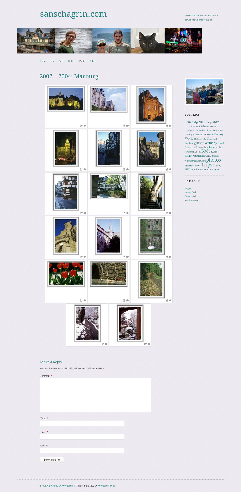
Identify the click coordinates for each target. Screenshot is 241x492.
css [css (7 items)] (200, 134)
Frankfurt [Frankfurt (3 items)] (189, 143)
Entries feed (190, 192)
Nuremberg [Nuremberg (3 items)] (200, 160)
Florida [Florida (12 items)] (212, 138)
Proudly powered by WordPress (56, 485)
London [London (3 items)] (188, 156)
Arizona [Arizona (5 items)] (204, 126)
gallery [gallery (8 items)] (198, 143)
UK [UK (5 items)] (187, 169)
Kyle (52, 60)
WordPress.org (191, 200)
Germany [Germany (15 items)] (210, 143)
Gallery (72, 60)
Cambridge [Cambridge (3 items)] (200, 130)
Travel (61, 60)
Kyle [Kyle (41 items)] (206, 150)
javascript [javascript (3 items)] (189, 151)
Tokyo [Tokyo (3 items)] (198, 165)
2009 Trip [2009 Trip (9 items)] (191, 122)
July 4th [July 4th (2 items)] (197, 152)
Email (44, 432)
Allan (92, 60)
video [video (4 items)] (217, 169)
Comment (46, 376)
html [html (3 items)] (206, 147)
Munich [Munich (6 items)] (197, 155)
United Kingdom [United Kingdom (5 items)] (198, 169)
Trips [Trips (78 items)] (206, 165)
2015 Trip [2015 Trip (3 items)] (195, 126)
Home (43, 60)
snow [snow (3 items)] (191, 165)
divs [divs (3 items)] (196, 138)
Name (44, 418)
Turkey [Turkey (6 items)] (217, 165)
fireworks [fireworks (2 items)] (202, 139)
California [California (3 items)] (189, 130)
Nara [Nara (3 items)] (204, 156)
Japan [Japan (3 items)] (221, 147)
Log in (188, 188)
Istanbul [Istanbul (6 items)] (213, 147)
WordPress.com (106, 485)
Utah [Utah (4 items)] (210, 169)
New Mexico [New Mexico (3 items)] (213, 156)
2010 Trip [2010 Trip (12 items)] (205, 122)
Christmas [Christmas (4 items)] (211, 130)
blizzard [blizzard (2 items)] (213, 127)
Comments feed (192, 196)
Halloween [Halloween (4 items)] (198, 147)
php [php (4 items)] (187, 165)
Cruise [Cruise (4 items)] (219, 130)
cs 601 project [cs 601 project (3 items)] (191, 134)
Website (44, 445)
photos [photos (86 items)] (213, 160)
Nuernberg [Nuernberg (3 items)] (190, 160)
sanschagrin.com (73, 14)
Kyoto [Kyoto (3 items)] (214, 151)
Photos (82, 60)
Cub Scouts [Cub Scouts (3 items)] (208, 134)
